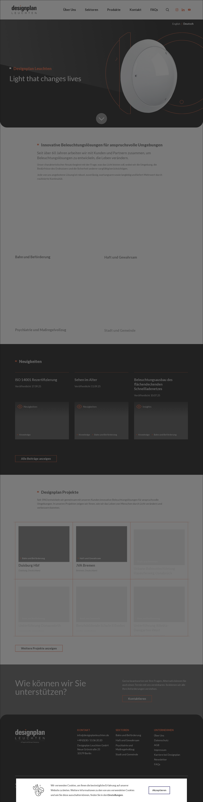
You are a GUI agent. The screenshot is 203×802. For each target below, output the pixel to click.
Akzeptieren (159, 790)
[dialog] (101, 401)
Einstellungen (115, 795)
